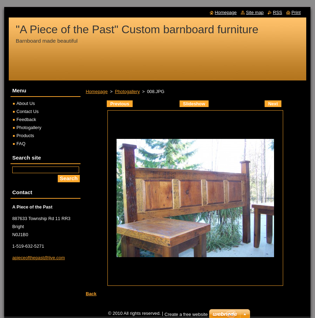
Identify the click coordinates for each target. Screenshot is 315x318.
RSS (277, 12)
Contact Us (27, 111)
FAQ (21, 143)
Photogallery (127, 91)
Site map (255, 12)
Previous (119, 103)
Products (25, 135)
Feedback (26, 119)
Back (91, 293)
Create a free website (186, 314)
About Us (25, 103)
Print (296, 12)
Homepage (97, 91)
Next (273, 103)
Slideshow (194, 103)
